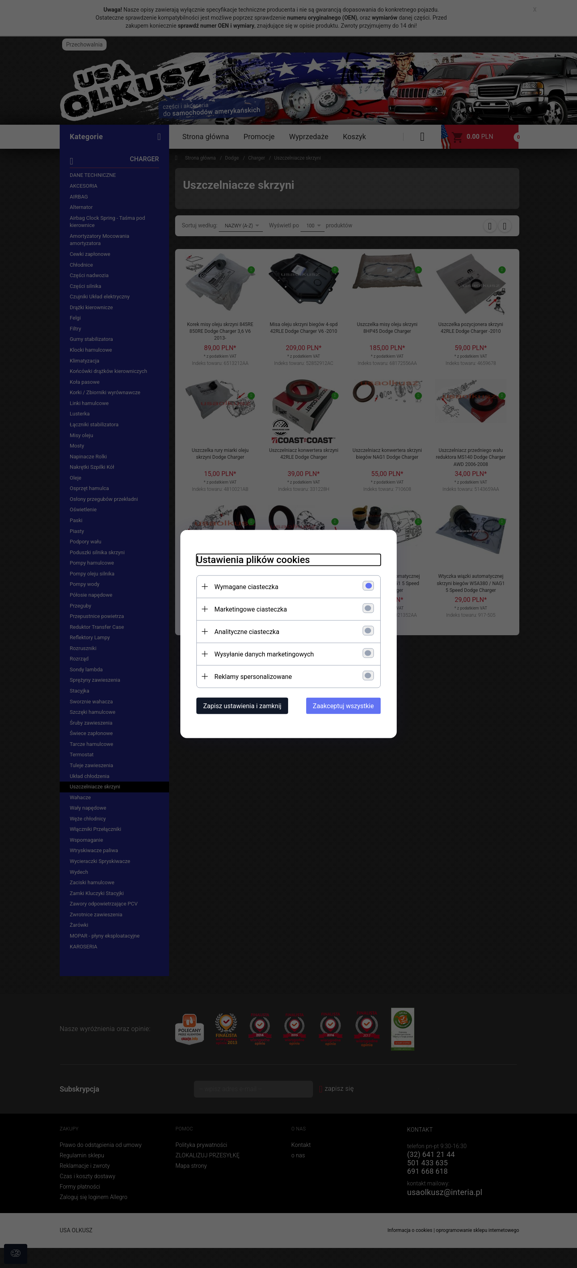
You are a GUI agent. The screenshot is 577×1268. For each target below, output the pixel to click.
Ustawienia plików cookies (253, 559)
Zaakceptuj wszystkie (343, 706)
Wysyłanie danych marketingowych (264, 654)
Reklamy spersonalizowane (253, 677)
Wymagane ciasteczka (246, 587)
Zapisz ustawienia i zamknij (242, 706)
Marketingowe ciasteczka (250, 609)
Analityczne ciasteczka (246, 632)
